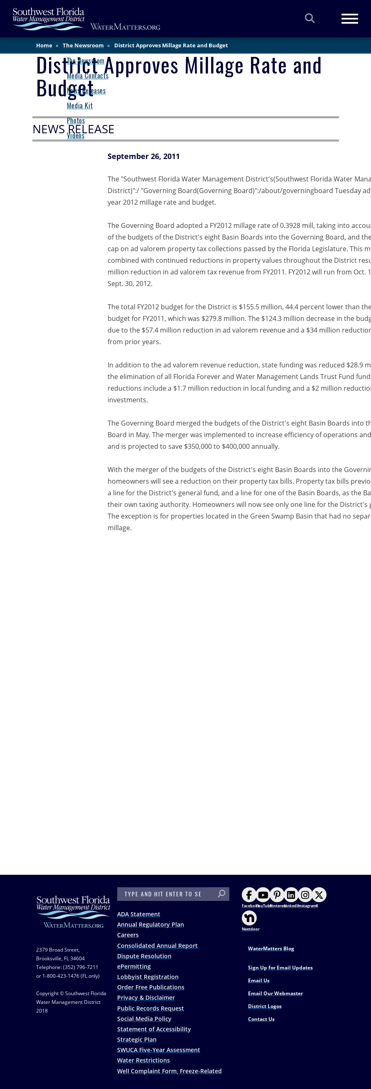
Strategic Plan (137, 1039)
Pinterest (278, 897)
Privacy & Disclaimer (146, 997)
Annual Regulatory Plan (150, 924)
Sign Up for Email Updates (280, 967)
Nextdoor (251, 921)
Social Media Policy (144, 1019)
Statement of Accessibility (154, 1029)
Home (44, 45)
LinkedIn (292, 897)
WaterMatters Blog (271, 948)
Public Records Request (150, 1008)
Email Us (259, 980)
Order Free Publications (150, 987)
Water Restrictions (143, 1060)
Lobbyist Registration (148, 977)
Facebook (251, 897)
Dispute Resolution (144, 956)
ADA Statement (138, 914)
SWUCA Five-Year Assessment (158, 1050)
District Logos (265, 1006)
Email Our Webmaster (275, 993)
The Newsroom (83, 45)
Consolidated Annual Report (157, 946)
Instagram (307, 897)
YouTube (264, 897)
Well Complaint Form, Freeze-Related (169, 1071)
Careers (128, 935)
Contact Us (261, 1019)
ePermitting (134, 966)
